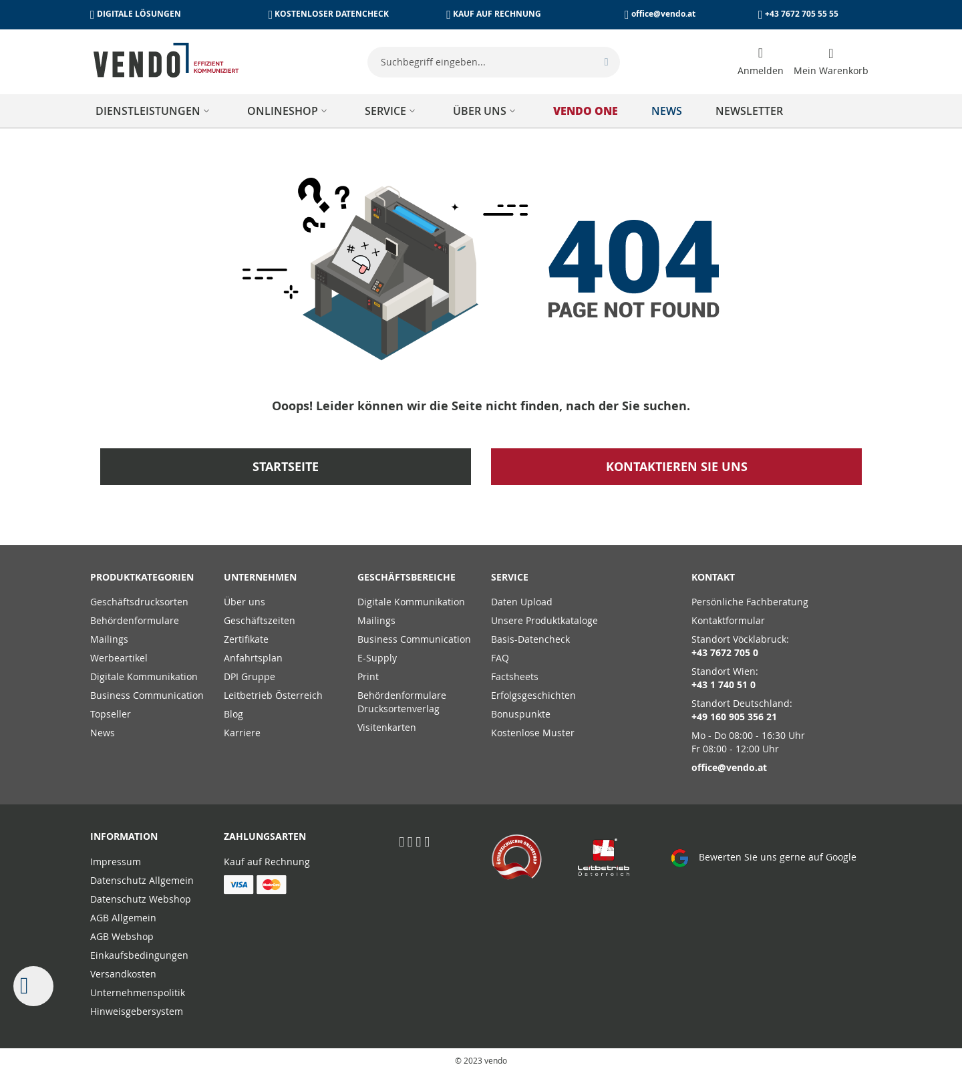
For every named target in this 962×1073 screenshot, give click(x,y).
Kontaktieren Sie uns (677, 466)
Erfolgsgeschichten (533, 695)
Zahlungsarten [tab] (265, 836)
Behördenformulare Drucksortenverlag (401, 702)
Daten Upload (521, 601)
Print (368, 676)
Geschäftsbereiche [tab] (406, 577)
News (102, 732)
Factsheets (514, 676)
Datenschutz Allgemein (142, 880)
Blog (233, 714)
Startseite (286, 466)
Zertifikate (246, 639)
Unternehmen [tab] (260, 577)
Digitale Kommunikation (144, 676)
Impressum (115, 861)
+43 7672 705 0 (724, 652)
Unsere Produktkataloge (544, 620)
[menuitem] (155, 111)
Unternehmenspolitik (137, 992)
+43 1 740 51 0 (723, 684)
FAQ (500, 657)
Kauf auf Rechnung (267, 861)
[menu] (481, 111)
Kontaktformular (728, 620)
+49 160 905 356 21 (734, 716)
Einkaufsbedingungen (139, 955)
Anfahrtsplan (253, 657)
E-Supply (377, 657)
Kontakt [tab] (713, 577)
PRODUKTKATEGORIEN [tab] (142, 577)
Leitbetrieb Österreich (273, 695)
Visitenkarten (386, 727)
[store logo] (166, 60)
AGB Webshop (122, 936)
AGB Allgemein (123, 917)
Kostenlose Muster (533, 732)
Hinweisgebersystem (136, 1011)
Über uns (244, 601)
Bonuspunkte (520, 714)
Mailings (109, 639)
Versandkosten (123, 973)
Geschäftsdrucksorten (139, 601)
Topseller (110, 714)
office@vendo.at (663, 13)
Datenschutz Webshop (140, 899)
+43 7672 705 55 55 (801, 13)
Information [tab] (124, 836)
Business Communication (147, 695)
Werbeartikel (119, 657)
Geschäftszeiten (259, 620)
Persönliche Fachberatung (749, 601)
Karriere (242, 732)
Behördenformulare (134, 620)
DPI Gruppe (249, 676)
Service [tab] (509, 577)
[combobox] (493, 62)
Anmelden (761, 70)
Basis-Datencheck (530, 639)
